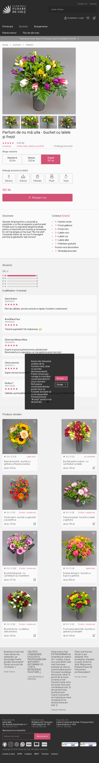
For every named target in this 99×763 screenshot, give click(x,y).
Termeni (45, 754)
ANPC (36, 754)
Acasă (5, 45)
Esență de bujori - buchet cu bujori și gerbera (77, 574)
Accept (61, 378)
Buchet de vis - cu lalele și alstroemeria (16, 630)
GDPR (19, 754)
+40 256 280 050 (38, 727)
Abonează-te (42, 736)
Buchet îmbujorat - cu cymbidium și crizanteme (16, 574)
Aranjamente (41, 26)
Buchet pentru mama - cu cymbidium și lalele (75, 462)
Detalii (61, 384)
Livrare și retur (8, 754)
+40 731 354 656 (63, 727)
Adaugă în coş (37, 197)
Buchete (23, 26)
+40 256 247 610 (9, 727)
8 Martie (29, 45)
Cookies (28, 754)
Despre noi (82, 4)
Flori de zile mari (31, 33)
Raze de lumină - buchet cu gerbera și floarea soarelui (17, 462)
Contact (93, 4)
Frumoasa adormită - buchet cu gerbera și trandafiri (79, 630)
